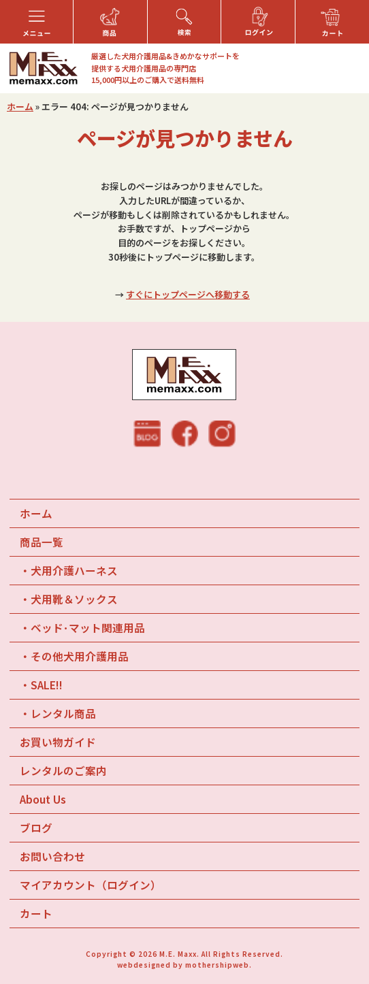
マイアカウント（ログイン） (90, 884)
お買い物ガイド (58, 741)
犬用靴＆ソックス (74, 598)
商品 (41, 541)
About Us (43, 798)
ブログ (36, 827)
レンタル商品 (63, 713)
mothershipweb (217, 965)
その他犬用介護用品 (80, 656)
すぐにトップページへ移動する (188, 294)
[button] (36, 22)
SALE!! (47, 684)
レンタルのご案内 (63, 770)
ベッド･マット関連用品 (88, 627)
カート (36, 913)
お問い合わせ (52, 856)
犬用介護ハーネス (74, 570)
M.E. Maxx (178, 954)
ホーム (20, 106)
